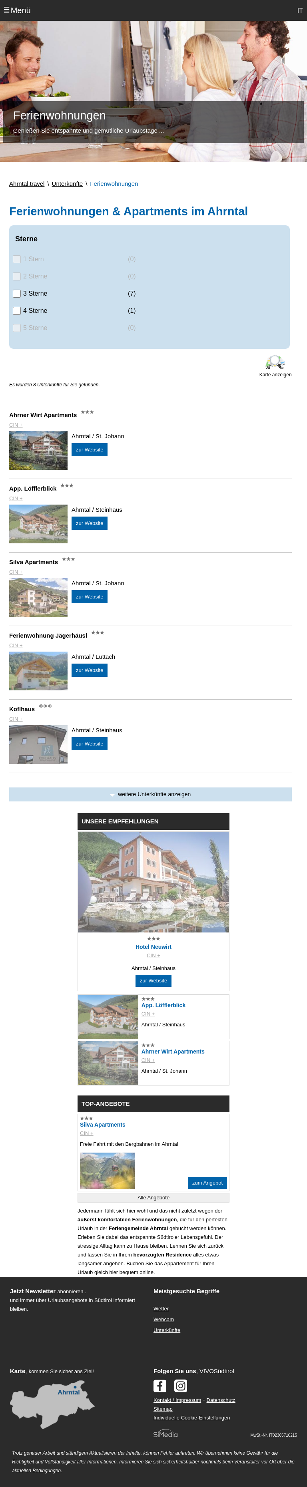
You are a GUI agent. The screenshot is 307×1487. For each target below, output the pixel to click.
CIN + (16, 425)
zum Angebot (207, 1183)
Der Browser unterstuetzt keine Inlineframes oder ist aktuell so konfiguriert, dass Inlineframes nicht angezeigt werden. (74, 1365)
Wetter (161, 1309)
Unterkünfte (167, 1330)
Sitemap (163, 1409)
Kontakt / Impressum (177, 1400)
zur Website (89, 450)
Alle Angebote (153, 1198)
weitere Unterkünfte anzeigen (154, 794)
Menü (21, 10)
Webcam (164, 1319)
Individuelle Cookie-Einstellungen (192, 1418)
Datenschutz (221, 1400)
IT (300, 10)
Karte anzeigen (275, 375)
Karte (17, 1371)
